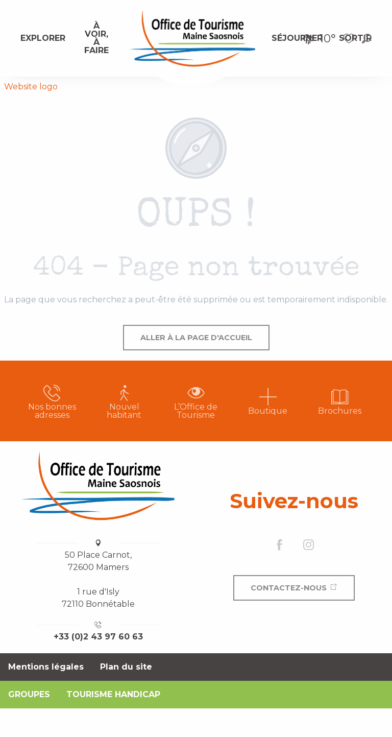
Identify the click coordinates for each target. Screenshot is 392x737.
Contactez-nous (289, 587)
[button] (367, 38)
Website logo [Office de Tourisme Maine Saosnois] (31, 86)
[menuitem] (43, 38)
